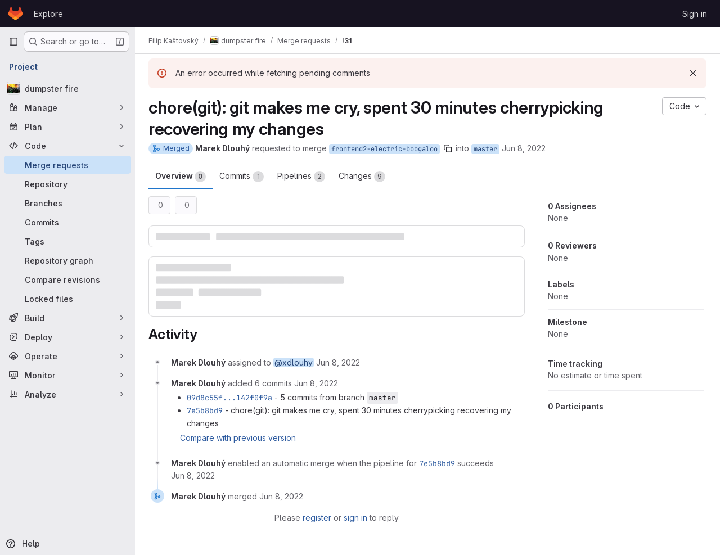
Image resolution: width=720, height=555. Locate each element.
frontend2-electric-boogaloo (384, 149)
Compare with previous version (238, 438)
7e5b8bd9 (205, 410)
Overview (180, 176)
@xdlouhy (293, 362)
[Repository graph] (67, 260)
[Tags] (67, 241)
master (485, 149)
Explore (48, 14)
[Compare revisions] (67, 279)
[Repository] (67, 184)
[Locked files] (67, 299)
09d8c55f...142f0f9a (229, 397)
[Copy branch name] (447, 148)
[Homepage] (15, 13)
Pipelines (301, 176)
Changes (362, 176)
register (317, 517)
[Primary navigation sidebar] (13, 42)
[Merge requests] (67, 165)
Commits (241, 176)
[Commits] (67, 222)
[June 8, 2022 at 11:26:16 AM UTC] (193, 475)
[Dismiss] (693, 73)
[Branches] (67, 203)
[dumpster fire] (67, 88)
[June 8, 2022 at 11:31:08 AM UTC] (281, 496)
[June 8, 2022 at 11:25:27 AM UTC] (338, 362)
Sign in (694, 14)
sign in (355, 517)
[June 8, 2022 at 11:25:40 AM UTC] (316, 383)
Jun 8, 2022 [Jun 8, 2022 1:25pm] (524, 148)
